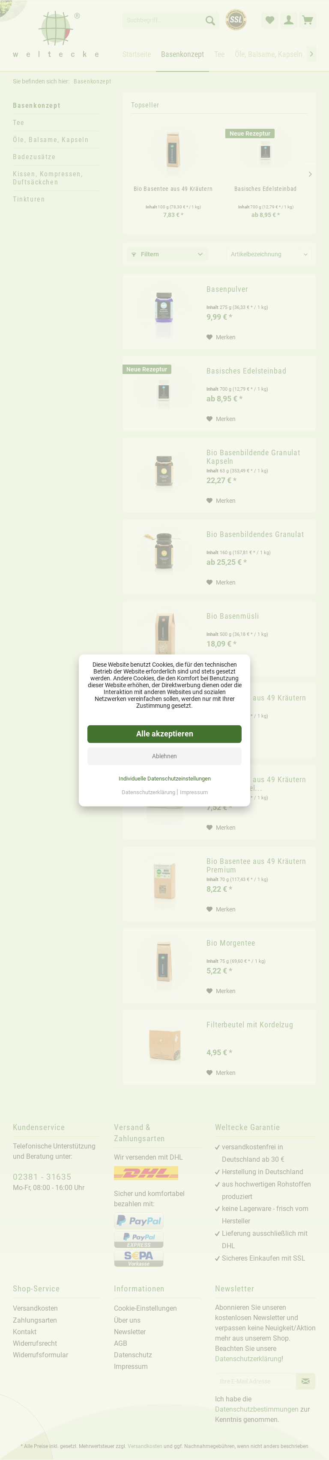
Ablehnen (164, 755)
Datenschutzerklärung (149, 792)
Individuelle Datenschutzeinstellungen (165, 778)
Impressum (194, 792)
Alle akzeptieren (164, 733)
